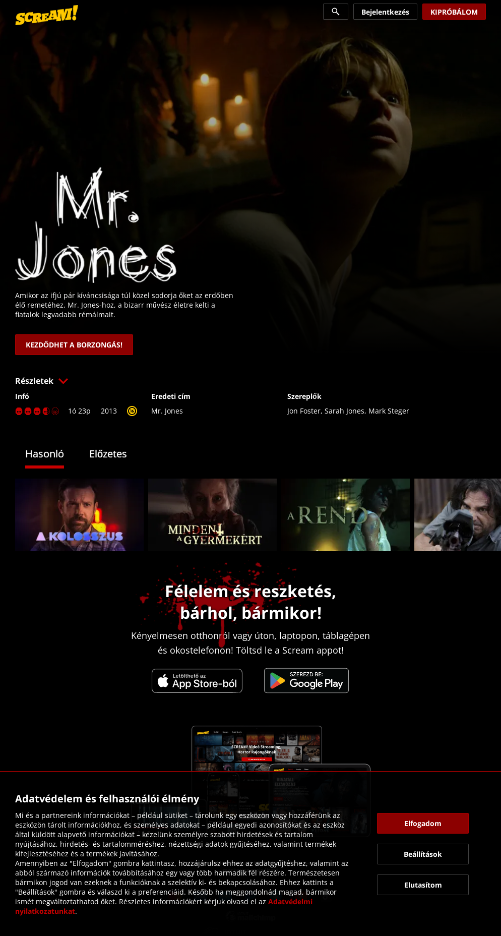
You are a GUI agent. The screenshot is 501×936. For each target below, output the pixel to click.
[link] (46, 15)
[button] (250, 380)
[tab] (52, 455)
